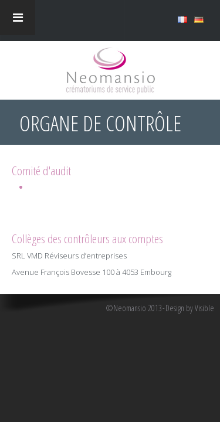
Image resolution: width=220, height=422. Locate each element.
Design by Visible (189, 308)
